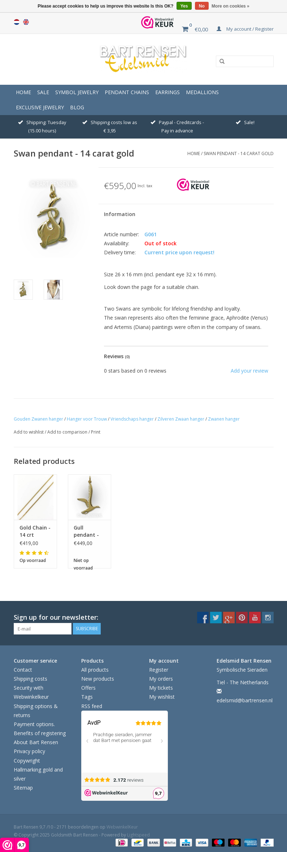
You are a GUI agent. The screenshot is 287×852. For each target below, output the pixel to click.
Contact (23, 669)
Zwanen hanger (224, 419)
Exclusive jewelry (40, 107)
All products (95, 669)
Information (119, 214)
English (26, 22)
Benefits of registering (40, 733)
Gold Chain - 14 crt (35, 531)
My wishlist (162, 696)
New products (97, 678)
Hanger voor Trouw (87, 419)
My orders (161, 678)
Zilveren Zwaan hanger (180, 419)
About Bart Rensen (36, 742)
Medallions (202, 92)
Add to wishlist (29, 432)
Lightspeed (138, 835)
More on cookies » (230, 6)
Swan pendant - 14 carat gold (239, 153)
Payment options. (34, 724)
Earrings (167, 92)
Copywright (27, 760)
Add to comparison (67, 432)
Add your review (249, 370)
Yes (184, 6)
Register (158, 669)
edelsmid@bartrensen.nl (245, 700)
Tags (87, 696)
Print (95, 432)
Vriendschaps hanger (132, 419)
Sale (43, 92)
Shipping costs (30, 678)
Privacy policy (29, 751)
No (202, 6)
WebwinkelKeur (122, 827)
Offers (88, 687)
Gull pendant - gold (86, 531)
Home (23, 92)
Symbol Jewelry (77, 92)
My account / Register (245, 29)
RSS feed (91, 706)
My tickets (161, 687)
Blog (77, 107)
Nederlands (16, 22)
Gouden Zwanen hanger (38, 419)
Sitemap (23, 787)
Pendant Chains (127, 92)
